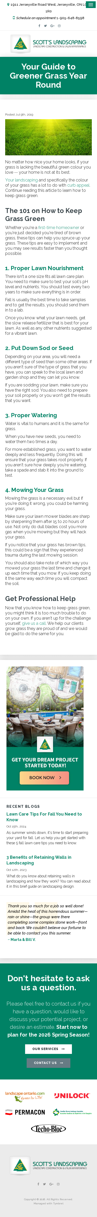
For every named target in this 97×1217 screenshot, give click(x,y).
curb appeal (78, 185)
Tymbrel (58, 1203)
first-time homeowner (58, 227)
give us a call (34, 623)
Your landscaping (21, 180)
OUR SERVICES (45, 1049)
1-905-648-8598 (70, 18)
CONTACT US (45, 1063)
